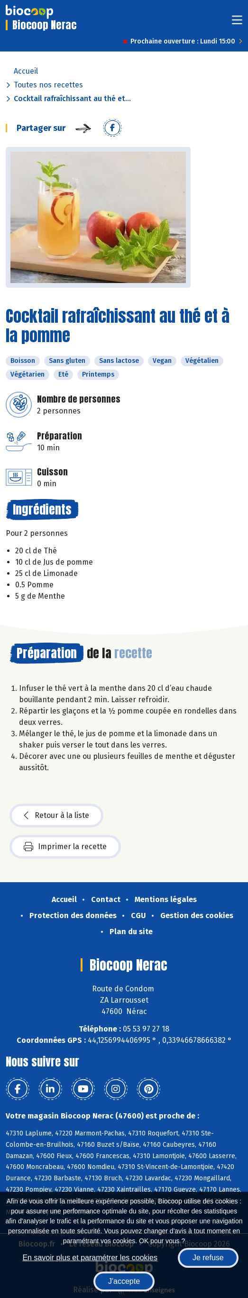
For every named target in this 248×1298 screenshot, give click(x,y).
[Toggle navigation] (237, 23)
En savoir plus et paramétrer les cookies (89, 1258)
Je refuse (208, 1258)
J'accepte (124, 1281)
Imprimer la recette (65, 846)
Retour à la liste (56, 815)
